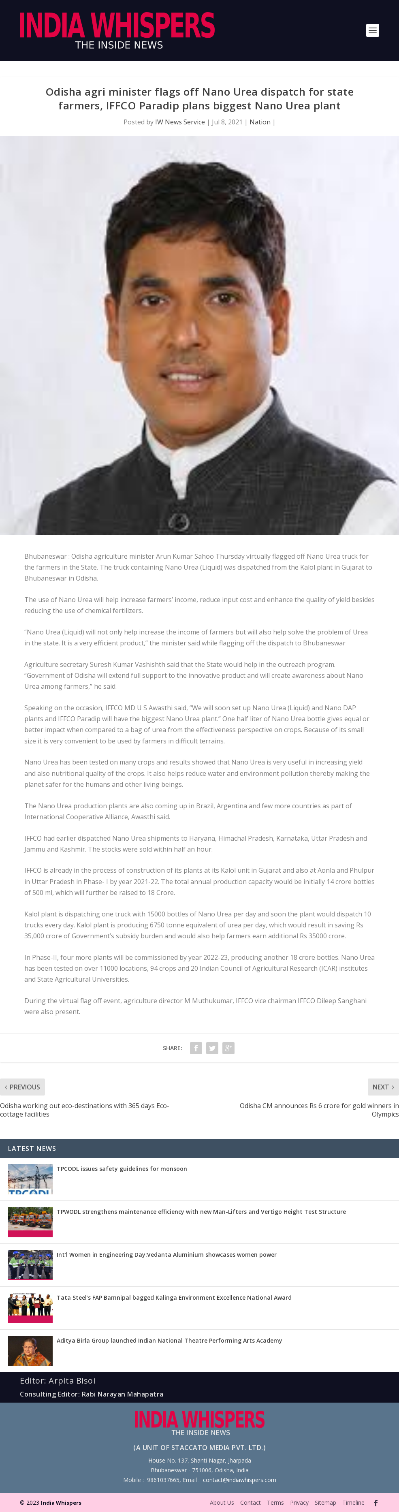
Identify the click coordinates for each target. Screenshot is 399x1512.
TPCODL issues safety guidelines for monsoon (122, 1168)
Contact (250, 1502)
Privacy (299, 1502)
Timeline (353, 1502)
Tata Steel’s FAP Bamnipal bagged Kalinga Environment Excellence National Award (174, 1297)
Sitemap (325, 1502)
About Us (222, 1502)
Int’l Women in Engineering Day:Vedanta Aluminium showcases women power (167, 1254)
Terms (275, 1502)
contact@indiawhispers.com (239, 1480)
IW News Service (180, 121)
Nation (260, 121)
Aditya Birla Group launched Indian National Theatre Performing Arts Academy (169, 1340)
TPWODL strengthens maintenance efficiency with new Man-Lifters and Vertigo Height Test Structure (201, 1211)
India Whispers (61, 1502)
